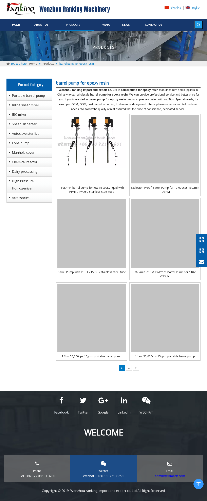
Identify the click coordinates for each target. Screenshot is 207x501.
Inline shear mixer (25, 105)
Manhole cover (23, 152)
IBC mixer (19, 114)
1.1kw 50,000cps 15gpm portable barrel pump (91, 356)
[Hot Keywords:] (198, 25)
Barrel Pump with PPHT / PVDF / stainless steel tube (91, 272)
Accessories (21, 198)
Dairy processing (25, 171)
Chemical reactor (24, 162)
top (198, 484)
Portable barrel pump (28, 95)
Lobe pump (20, 143)
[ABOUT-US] (103, 46)
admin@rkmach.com (170, 476)
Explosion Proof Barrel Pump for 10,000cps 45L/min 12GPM (165, 190)
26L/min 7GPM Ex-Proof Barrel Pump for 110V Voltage (164, 274)
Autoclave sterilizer (26, 133)
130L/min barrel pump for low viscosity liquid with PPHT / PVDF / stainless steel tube (91, 190)
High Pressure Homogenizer (23, 185)
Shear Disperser (24, 124)
